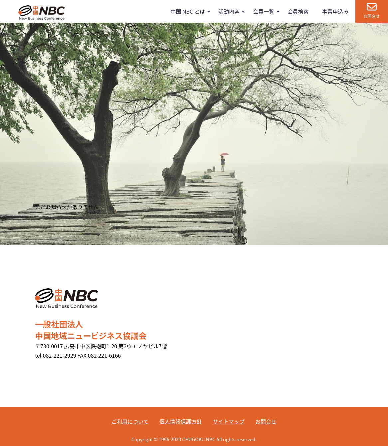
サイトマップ (229, 421)
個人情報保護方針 (180, 421)
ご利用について (130, 421)
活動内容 (229, 11)
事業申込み (335, 11)
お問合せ (372, 16)
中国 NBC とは (187, 11)
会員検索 (298, 11)
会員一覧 (263, 11)
